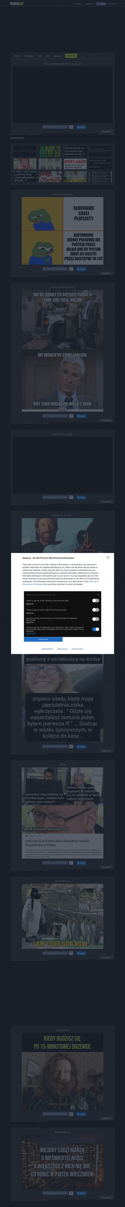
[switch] (95, 600)
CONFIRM (43, 639)
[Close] (108, 558)
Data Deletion (47, 649)
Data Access (62, 649)
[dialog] (62, 603)
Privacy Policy (77, 649)
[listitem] (62, 594)
